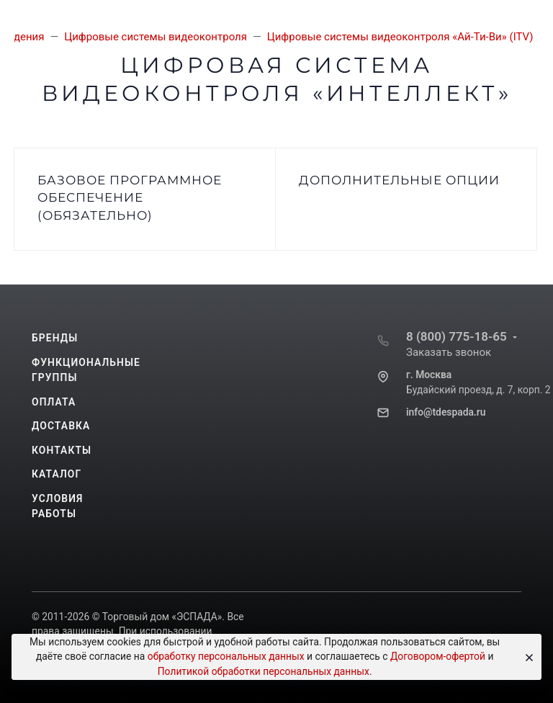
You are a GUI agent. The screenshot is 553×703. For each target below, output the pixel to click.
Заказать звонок (448, 352)
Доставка (61, 425)
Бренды (55, 338)
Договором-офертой (437, 656)
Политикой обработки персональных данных (263, 671)
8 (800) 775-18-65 (456, 336)
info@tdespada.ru (445, 412)
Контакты (61, 450)
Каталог (56, 474)
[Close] (526, 656)
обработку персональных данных (226, 656)
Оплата (54, 402)
